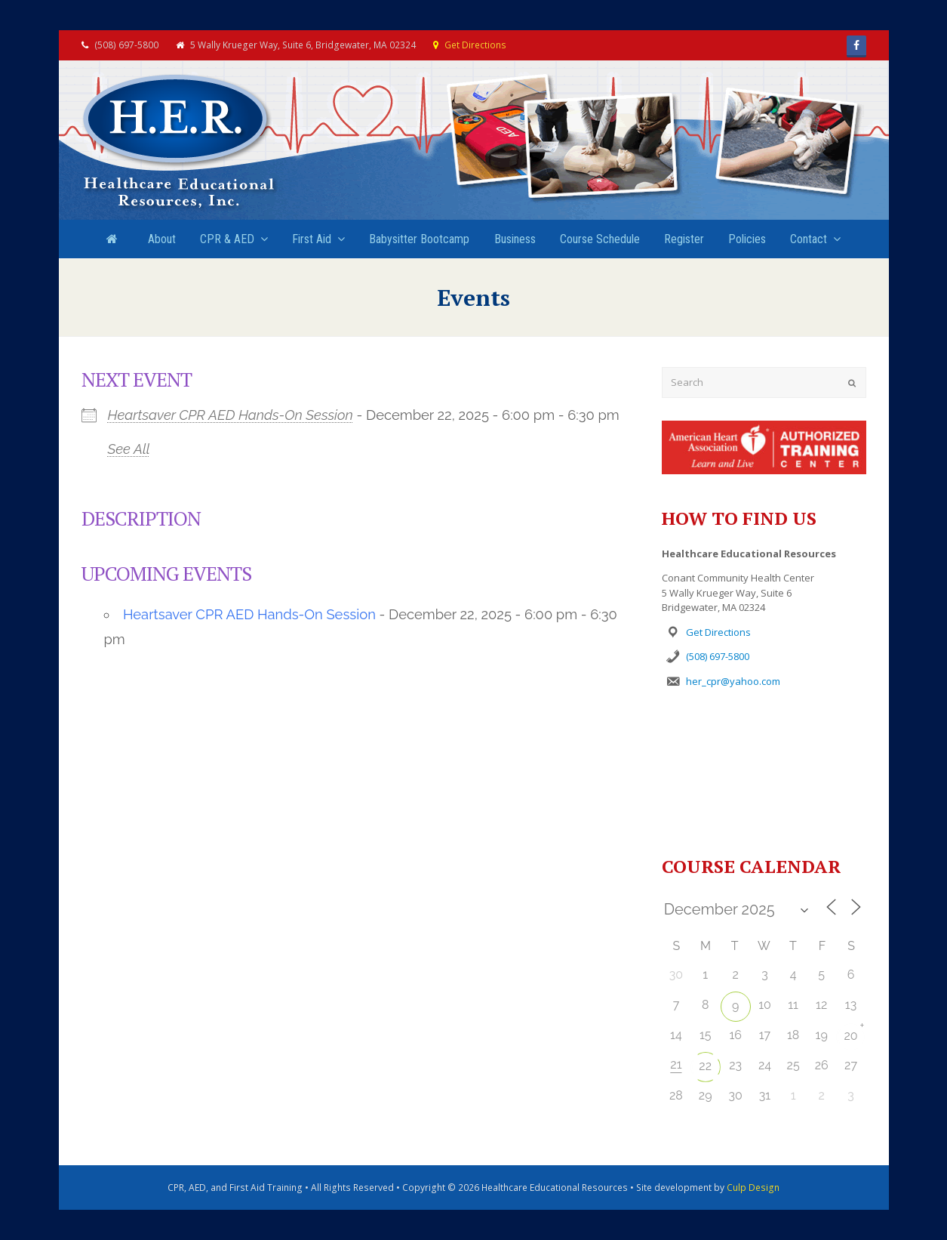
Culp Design (753, 1187)
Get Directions (475, 45)
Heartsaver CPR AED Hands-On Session (230, 415)
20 (850, 1036)
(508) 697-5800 (717, 656)
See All (129, 449)
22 (705, 1066)
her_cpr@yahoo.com (733, 681)
